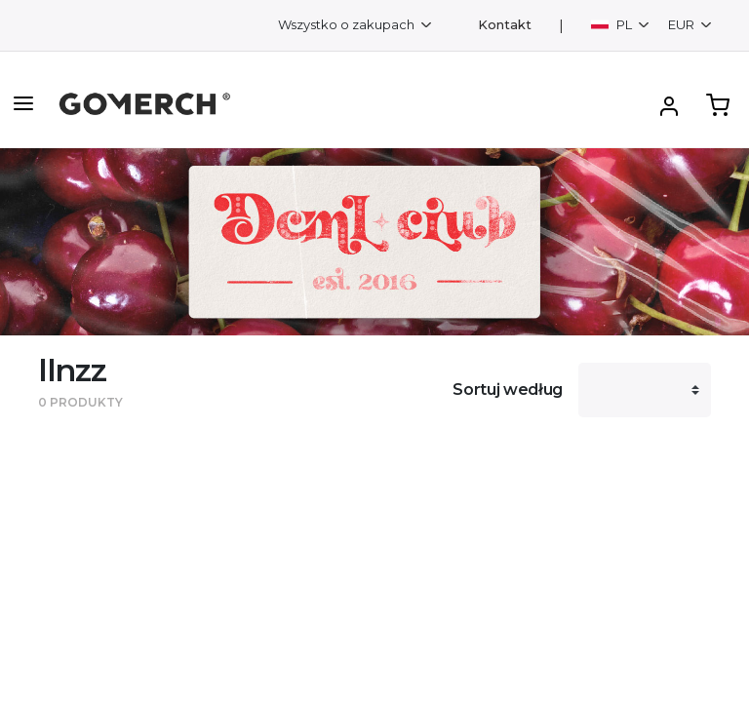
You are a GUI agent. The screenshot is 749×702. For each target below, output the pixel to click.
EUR (682, 24)
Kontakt (505, 25)
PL (613, 24)
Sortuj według (508, 389)
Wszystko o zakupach (347, 24)
